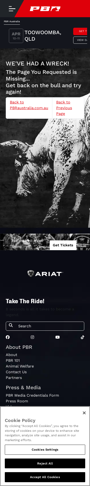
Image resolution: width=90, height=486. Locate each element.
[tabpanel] (45, 37)
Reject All (45, 463)
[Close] (84, 413)
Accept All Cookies (45, 477)
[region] (45, 446)
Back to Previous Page (64, 108)
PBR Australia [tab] (12, 21)
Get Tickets (63, 245)
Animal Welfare (20, 366)
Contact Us (16, 372)
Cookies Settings (45, 449)
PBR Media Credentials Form (32, 395)
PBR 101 (13, 360)
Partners (14, 377)
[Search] (49, 326)
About (11, 354)
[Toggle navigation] (12, 8)
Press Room (17, 401)
